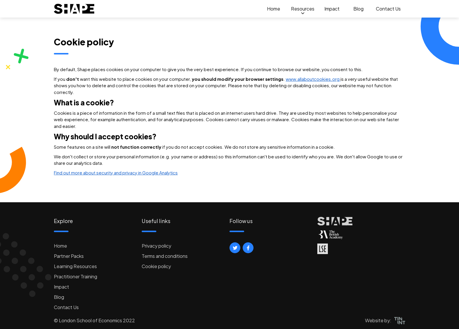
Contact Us (388, 9)
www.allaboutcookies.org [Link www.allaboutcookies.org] (313, 79)
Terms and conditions (165, 256)
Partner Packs (69, 256)
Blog (358, 9)
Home (273, 9)
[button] (235, 247)
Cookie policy (156, 266)
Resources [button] (302, 9)
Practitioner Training (75, 276)
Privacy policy (156, 246)
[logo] (74, 9)
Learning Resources (75, 266)
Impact (332, 9)
